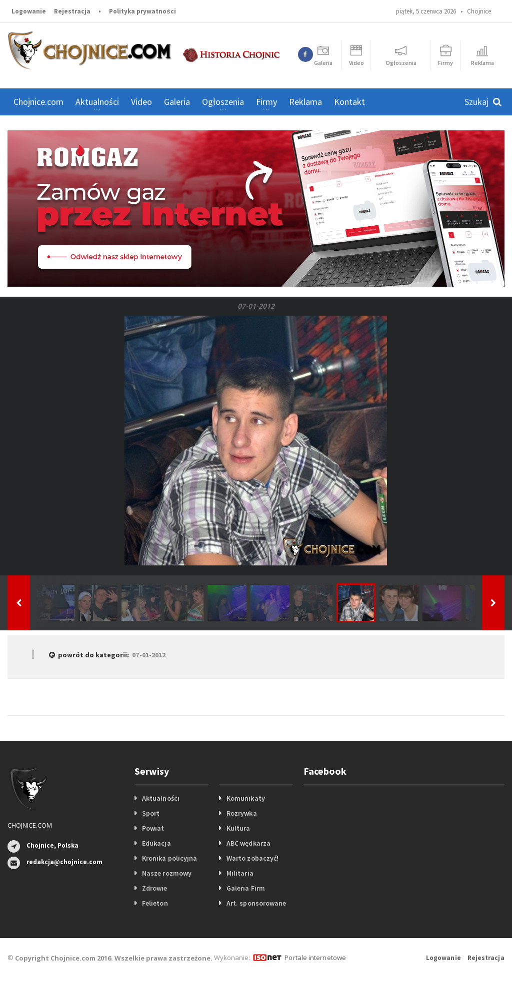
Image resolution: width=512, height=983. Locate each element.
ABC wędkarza (248, 843)
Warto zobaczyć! (252, 858)
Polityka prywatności (142, 11)
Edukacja (156, 843)
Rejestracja (72, 11)
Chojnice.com (39, 101)
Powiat (153, 828)
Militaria (239, 873)
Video (141, 101)
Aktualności (160, 798)
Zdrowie (154, 888)
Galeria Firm (245, 888)
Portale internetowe (314, 957)
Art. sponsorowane (256, 903)
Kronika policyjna (169, 858)
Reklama (305, 101)
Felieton (155, 903)
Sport (151, 813)
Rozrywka (241, 813)
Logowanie (29, 11)
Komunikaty (245, 798)
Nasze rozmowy (166, 873)
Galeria (177, 101)
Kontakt (349, 101)
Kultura (238, 828)
